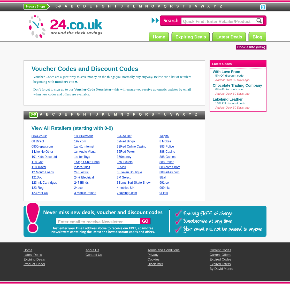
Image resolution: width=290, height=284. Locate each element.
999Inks (164, 188)
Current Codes (220, 250)
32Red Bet (124, 136)
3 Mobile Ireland (85, 193)
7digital (164, 136)
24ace (78, 188)
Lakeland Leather (228, 99)
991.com (165, 182)
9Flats (163, 193)
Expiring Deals (191, 37)
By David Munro (221, 269)
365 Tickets (125, 162)
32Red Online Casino (131, 146)
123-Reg (37, 188)
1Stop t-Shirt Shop (87, 162)
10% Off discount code (230, 103)
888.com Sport (169, 167)
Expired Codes (220, 259)
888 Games (167, 157)
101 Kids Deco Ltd (44, 157)
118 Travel (39, 167)
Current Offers (220, 255)
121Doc (37, 177)
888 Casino (167, 151)
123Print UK (40, 193)
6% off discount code (229, 89)
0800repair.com (42, 146)
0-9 (33, 114)
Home (160, 37)
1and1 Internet (84, 146)
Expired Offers (220, 264)
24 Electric (81, 172)
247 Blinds (81, 182)
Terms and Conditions (164, 250)
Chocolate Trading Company (237, 85)
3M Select (124, 177)
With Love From (226, 72)
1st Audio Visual (85, 151)
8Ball (162, 177)
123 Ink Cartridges (44, 182)
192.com (80, 141)
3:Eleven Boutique (129, 172)
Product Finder (34, 264)
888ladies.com (169, 172)
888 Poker (166, 162)
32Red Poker (126, 151)
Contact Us (94, 255)
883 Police (166, 146)
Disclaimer (155, 264)
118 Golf (37, 162)
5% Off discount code (229, 75)
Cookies (153, 259)
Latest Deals (230, 37)
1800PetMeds (83, 136)
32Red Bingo (126, 141)
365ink (121, 167)
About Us (92, 250)
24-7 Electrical (84, 177)
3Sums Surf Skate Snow (133, 182)
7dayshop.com (127, 193)
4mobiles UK (125, 188)
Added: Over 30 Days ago (232, 80)
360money (124, 157)
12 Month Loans (43, 172)
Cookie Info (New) (251, 47)
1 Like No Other (42, 151)
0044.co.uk (39, 136)
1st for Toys (82, 157)
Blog (258, 37)
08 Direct (38, 141)
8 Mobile (165, 141)
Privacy (153, 255)
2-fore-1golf (82, 167)
